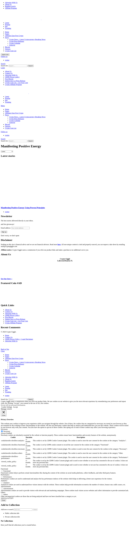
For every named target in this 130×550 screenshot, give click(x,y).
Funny (7, 34)
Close (3, 351)
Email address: (15, 228)
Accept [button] (15, 407)
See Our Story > (6, 279)
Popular (7, 24)
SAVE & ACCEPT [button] (7, 498)
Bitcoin (7, 47)
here (59, 244)
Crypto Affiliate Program (13, 84)
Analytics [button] (4, 481)
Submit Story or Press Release (15, 81)
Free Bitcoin (9, 79)
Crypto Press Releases (16, 41)
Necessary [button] (4, 429)
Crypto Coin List (10, 51)
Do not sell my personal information (13, 405)
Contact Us (9, 73)
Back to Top (5, 349)
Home (7, 32)
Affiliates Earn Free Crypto (14, 36)
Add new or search (17, 509)
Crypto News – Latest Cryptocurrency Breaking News (27, 39)
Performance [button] (5, 475)
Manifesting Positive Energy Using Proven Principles (23, 208)
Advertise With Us (11, 2)
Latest (7, 23)
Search (30, 66)
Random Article (10, 6)
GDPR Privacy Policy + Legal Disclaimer (19, 339)
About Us (8, 4)
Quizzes (7, 49)
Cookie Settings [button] (6, 407)
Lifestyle (12, 45)
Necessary (6, 431)
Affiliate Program (11, 8)
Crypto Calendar (14, 43)
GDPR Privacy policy (12, 77)
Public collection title (12, 513)
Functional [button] (4, 469)
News (7, 37)
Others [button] (3, 492)
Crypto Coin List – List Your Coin (16, 83)
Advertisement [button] (6, 486)
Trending (8, 28)
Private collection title (12, 517)
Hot (6, 26)
